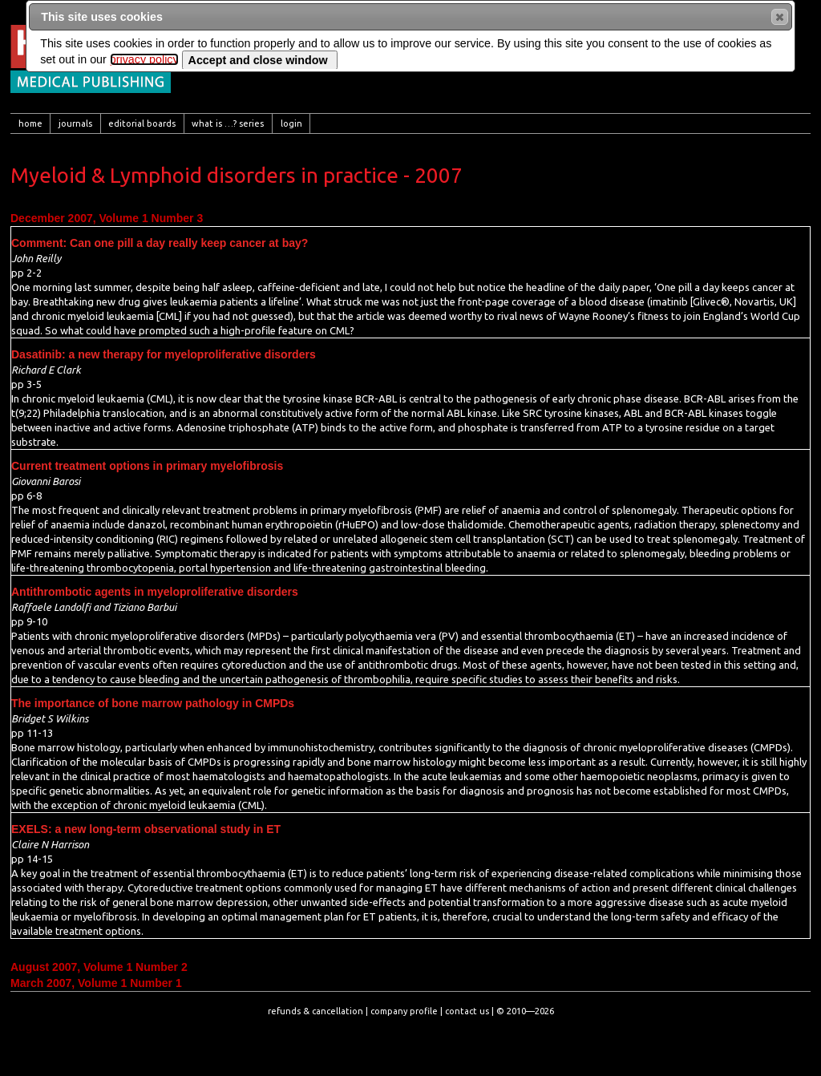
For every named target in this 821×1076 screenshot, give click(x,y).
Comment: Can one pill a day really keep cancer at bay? (159, 243)
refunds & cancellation (315, 1011)
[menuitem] (30, 123)
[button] (779, 17)
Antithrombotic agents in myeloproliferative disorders (154, 591)
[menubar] (410, 123)
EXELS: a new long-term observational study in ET (146, 829)
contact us (467, 1011)
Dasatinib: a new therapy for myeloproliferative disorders (163, 354)
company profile (404, 1011)
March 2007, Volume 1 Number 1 (96, 983)
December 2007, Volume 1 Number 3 (106, 218)
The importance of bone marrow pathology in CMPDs (152, 703)
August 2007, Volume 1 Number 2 (99, 967)
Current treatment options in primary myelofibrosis (147, 465)
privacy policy (144, 59)
